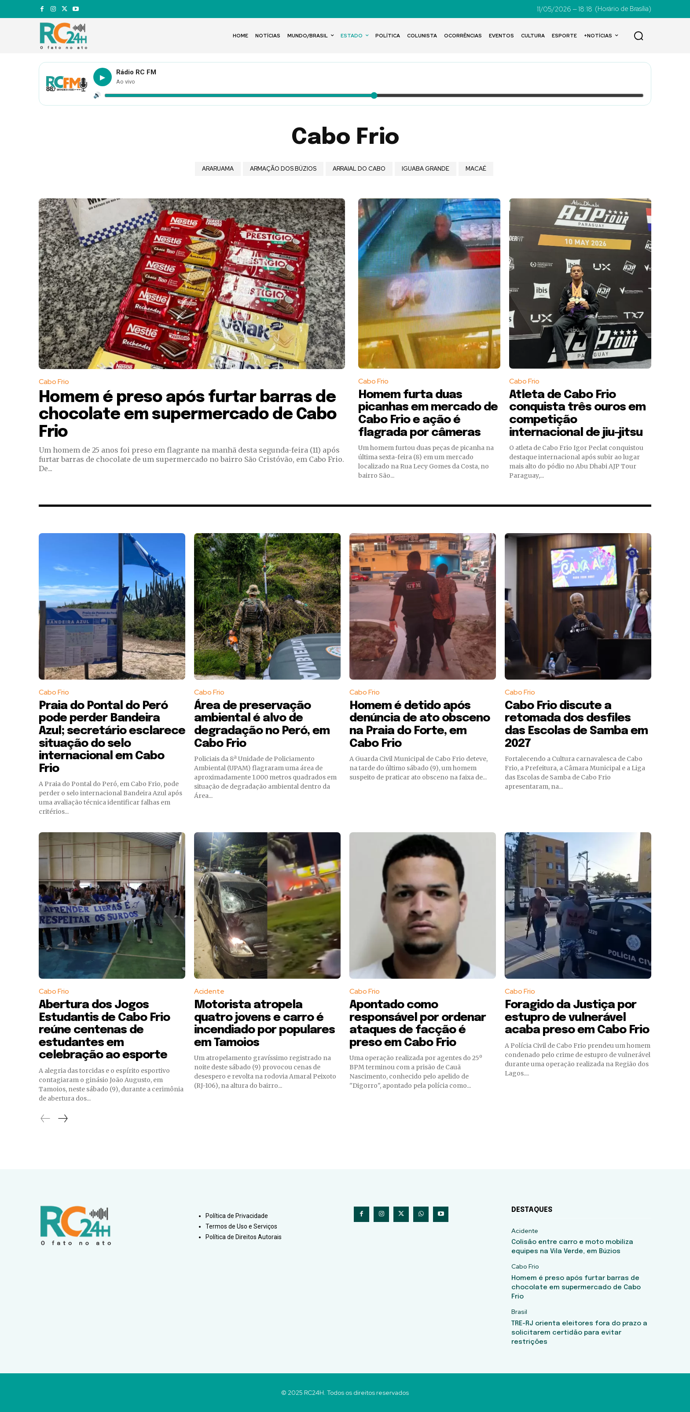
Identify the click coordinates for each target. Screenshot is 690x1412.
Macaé (476, 169)
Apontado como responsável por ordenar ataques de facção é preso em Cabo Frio (417, 1024)
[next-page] (62, 1118)
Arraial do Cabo (359, 169)
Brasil (519, 1312)
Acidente (209, 991)
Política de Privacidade (237, 1215)
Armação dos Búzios (283, 169)
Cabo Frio (54, 381)
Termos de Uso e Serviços (241, 1226)
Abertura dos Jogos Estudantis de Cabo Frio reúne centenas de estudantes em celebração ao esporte (104, 1030)
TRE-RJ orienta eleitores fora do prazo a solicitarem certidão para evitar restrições (579, 1333)
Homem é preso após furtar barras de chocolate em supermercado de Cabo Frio (188, 415)
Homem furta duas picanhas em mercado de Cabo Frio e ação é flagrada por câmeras (428, 414)
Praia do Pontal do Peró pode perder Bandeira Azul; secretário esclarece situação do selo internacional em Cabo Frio (112, 737)
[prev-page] (45, 1118)
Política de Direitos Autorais (244, 1236)
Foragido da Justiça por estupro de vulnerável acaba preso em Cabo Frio (577, 1017)
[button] (638, 35)
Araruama (218, 169)
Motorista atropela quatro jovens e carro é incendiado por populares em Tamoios (264, 1024)
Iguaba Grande (425, 169)
